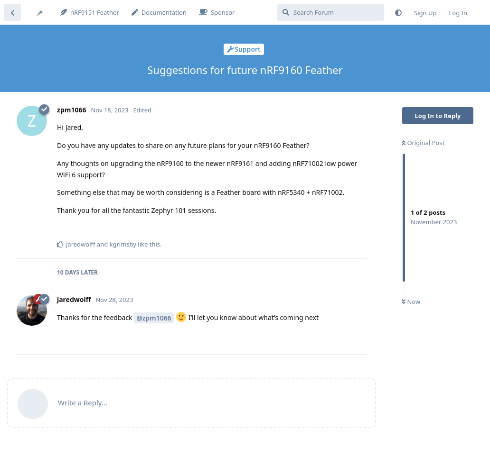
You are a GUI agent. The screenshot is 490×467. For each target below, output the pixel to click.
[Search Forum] (330, 12)
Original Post (423, 142)
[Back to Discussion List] (12, 12)
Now (411, 301)
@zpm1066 (153, 317)
